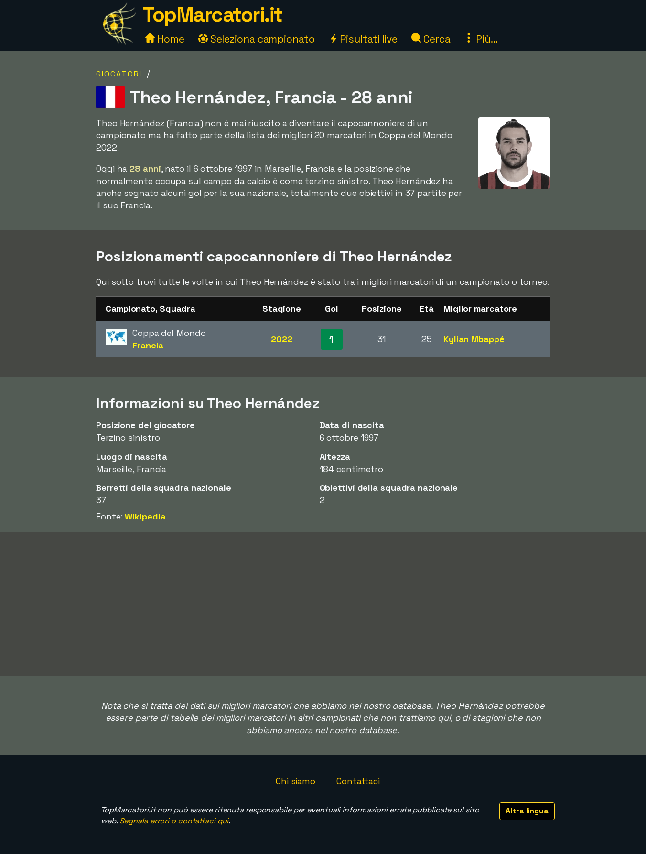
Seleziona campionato (256, 38)
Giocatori (119, 74)
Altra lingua (527, 811)
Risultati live (363, 38)
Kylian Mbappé (474, 339)
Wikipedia (145, 516)
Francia (147, 345)
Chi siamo (295, 781)
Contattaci (358, 781)
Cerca (430, 38)
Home (164, 38)
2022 (281, 339)
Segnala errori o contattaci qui (174, 821)
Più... (480, 38)
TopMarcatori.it (212, 14)
